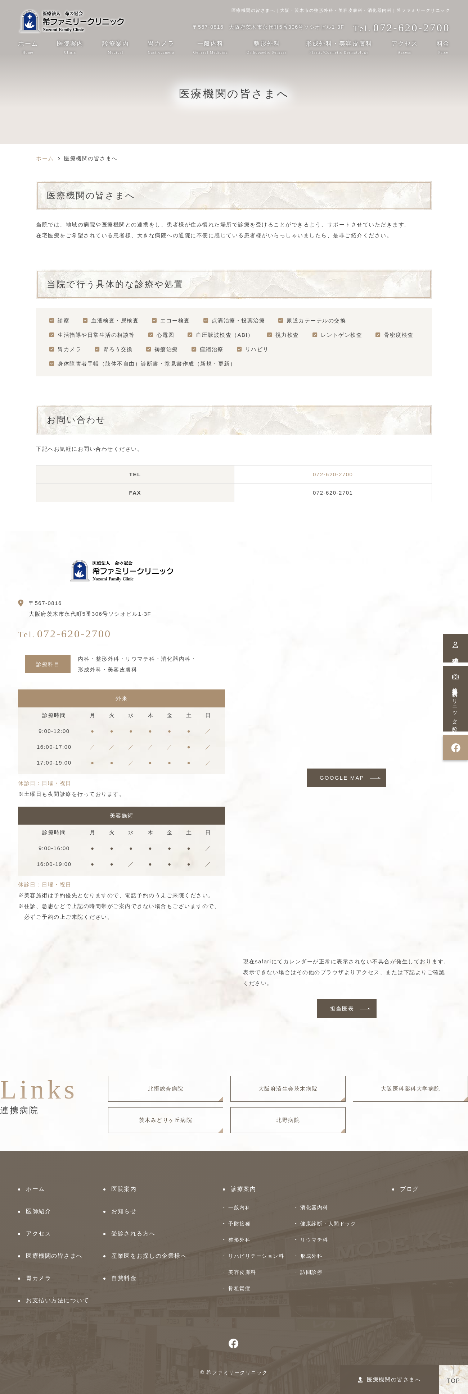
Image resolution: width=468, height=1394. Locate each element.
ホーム (28, 47)
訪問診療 (311, 1272)
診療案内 (115, 47)
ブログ (409, 1189)
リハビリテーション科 (256, 1256)
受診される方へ (133, 1233)
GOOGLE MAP (342, 778)
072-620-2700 (333, 474)
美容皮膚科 (242, 1272)
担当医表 (342, 1008)
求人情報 (455, 648)
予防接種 (239, 1223)
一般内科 (239, 1207)
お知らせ (123, 1211)
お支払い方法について (57, 1300)
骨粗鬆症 (239, 1288)
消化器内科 (314, 1207)
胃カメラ (161, 47)
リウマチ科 (314, 1240)
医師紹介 (38, 1211)
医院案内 (70, 47)
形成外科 (311, 1256)
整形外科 (239, 1240)
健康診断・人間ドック (328, 1223)
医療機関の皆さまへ (389, 1379)
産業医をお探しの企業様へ (149, 1256)
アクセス (404, 47)
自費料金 (123, 1278)
